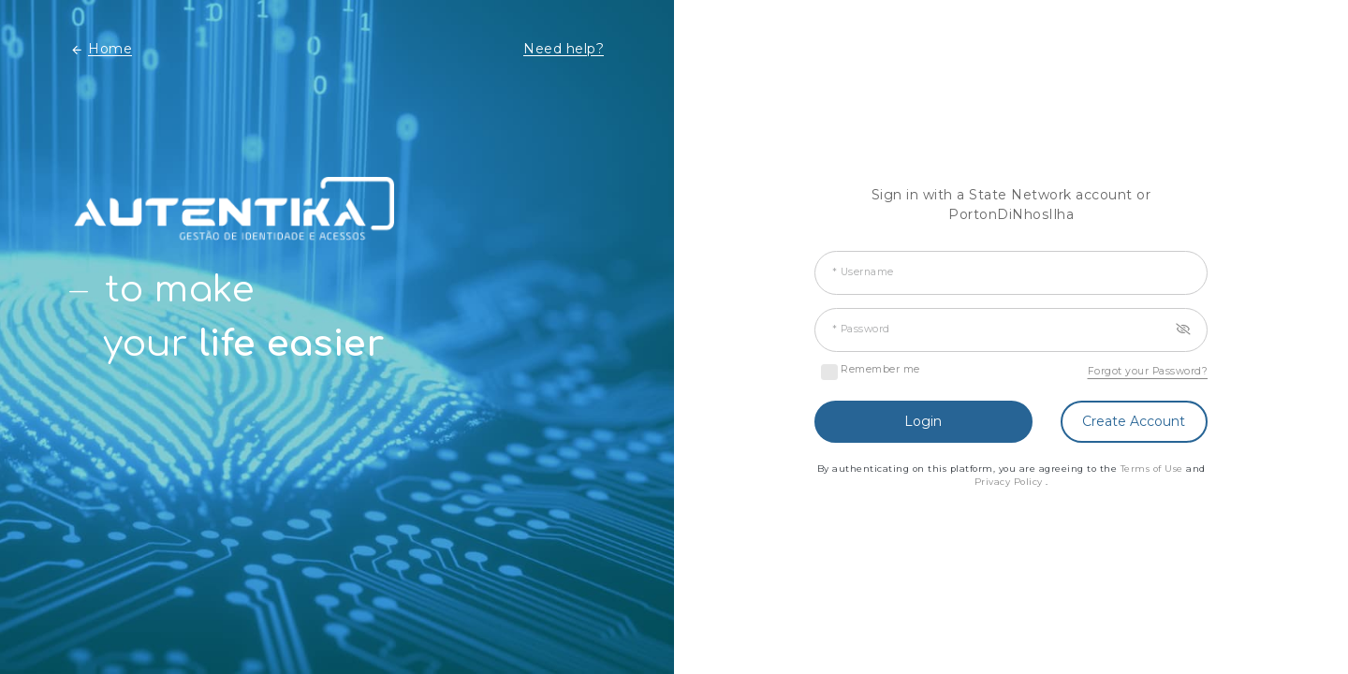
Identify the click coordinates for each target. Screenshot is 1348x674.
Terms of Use (1154, 468)
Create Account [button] (1133, 421)
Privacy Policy (1010, 481)
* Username (863, 272)
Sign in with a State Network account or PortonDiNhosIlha (1011, 204)
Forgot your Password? (1148, 371)
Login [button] (923, 421)
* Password (861, 329)
